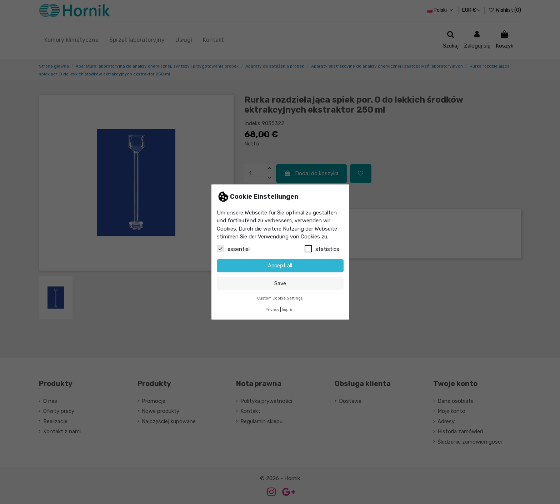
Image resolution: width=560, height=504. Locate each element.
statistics (322, 248)
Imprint (288, 309)
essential (233, 248)
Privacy (272, 309)
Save (280, 283)
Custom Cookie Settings (280, 298)
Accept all (280, 265)
